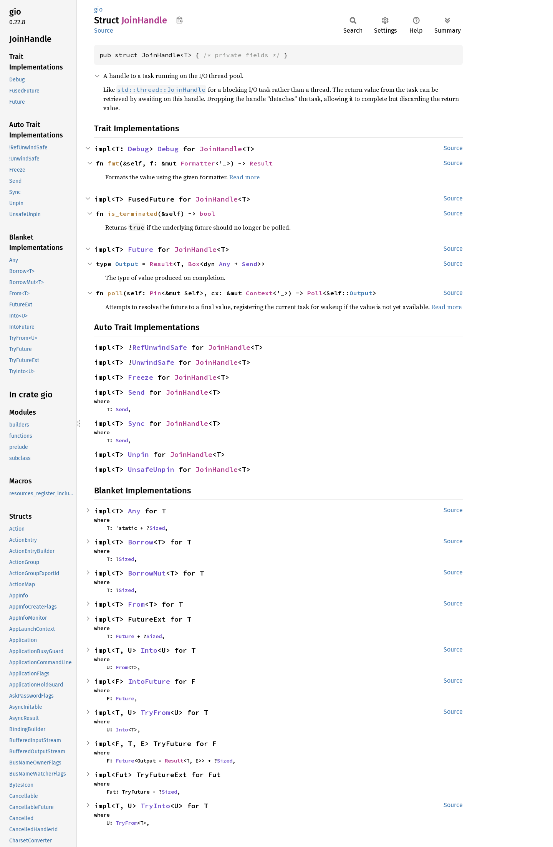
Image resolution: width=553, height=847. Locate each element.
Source (103, 30)
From (136, 604)
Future (140, 249)
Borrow (140, 542)
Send (249, 264)
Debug (138, 148)
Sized (157, 527)
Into (149, 650)
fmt (113, 163)
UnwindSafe (153, 362)
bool (207, 213)
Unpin (138, 454)
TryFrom (155, 712)
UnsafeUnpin (151, 469)
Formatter (197, 163)
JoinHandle (221, 148)
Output (126, 264)
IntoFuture (149, 681)
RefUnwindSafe (159, 347)
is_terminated (132, 213)
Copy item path (179, 19)
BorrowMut (147, 573)
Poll (315, 293)
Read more (244, 177)
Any (224, 264)
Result (261, 163)
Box (194, 264)
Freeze (140, 377)
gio (98, 9)
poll (115, 293)
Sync (136, 423)
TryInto (155, 805)
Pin (155, 293)
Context (259, 293)
